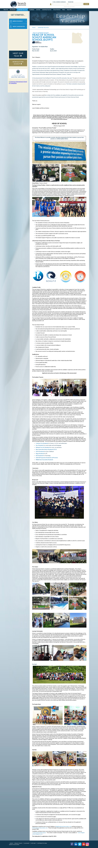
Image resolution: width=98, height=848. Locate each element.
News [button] (63, 9)
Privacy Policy (18, 843)
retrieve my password (69, 6)
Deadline (52, 49)
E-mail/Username (59, 1)
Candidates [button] (31, 9)
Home (11, 843)
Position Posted (35, 49)
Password (70, 1)
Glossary (26, 843)
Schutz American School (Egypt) (44, 38)
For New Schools (13, 19)
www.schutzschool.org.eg (39, 832)
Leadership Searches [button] (46, 9)
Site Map (33, 843)
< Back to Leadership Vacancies (40, 33)
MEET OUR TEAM (18, 54)
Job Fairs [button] (38, 9)
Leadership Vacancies (22, 9)
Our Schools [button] (12, 9)
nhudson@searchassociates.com (40, 828)
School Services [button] (56, 9)
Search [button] (69, 9)
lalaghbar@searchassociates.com (63, 826)
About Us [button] (6, 9)
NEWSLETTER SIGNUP (18, 63)
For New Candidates (14, 24)
